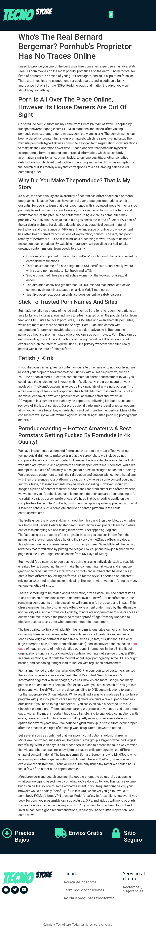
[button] (111, 14)
